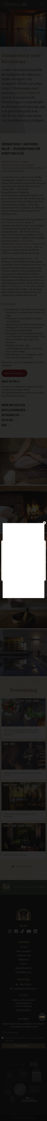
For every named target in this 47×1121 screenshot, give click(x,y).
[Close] (44, 523)
